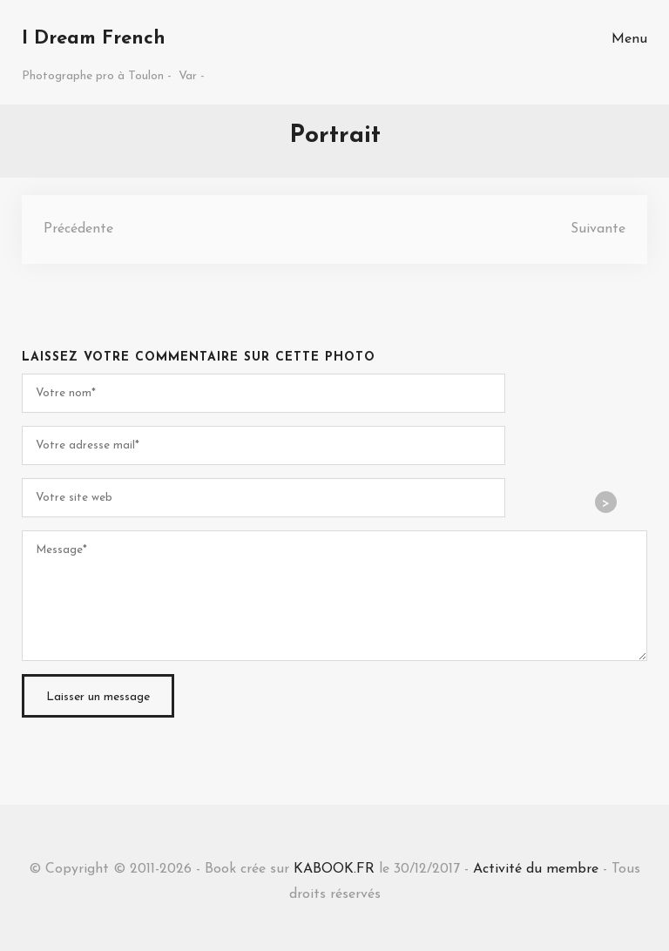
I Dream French (94, 39)
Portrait (335, 136)
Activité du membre (535, 869)
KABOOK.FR (334, 869)
